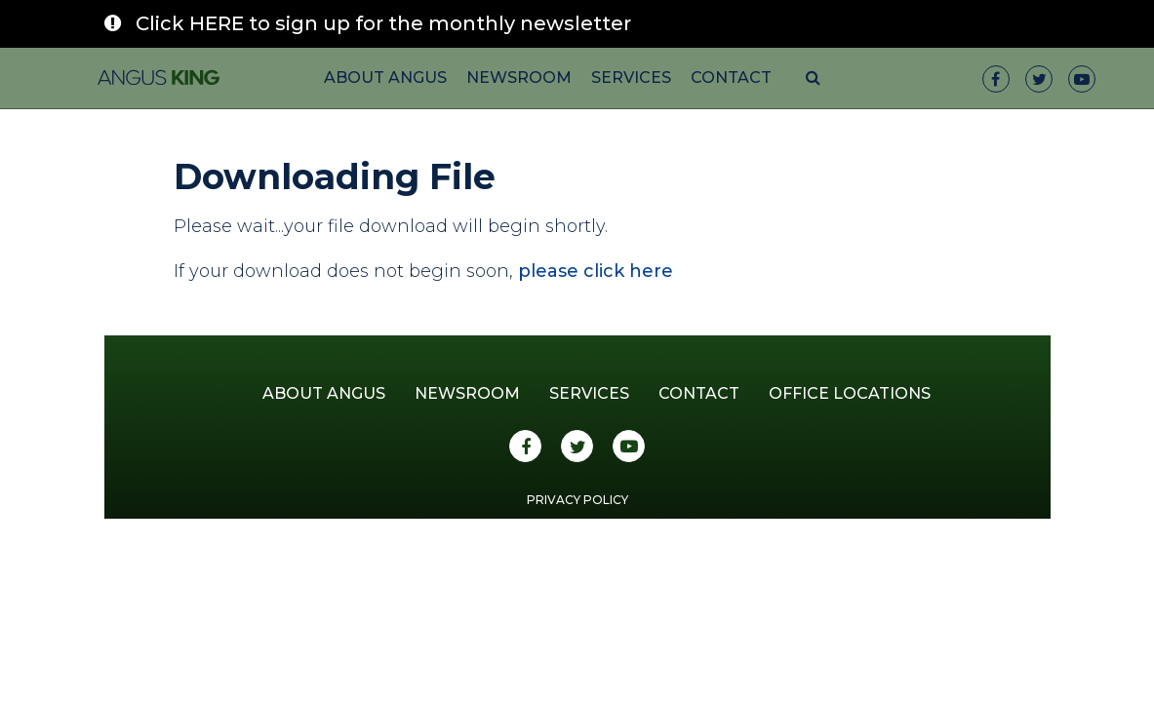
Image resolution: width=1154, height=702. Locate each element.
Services (631, 77)
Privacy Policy (577, 499)
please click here (595, 271)
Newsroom (519, 77)
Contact (731, 77)
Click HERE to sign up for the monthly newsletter (383, 23)
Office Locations (850, 393)
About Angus (385, 77)
